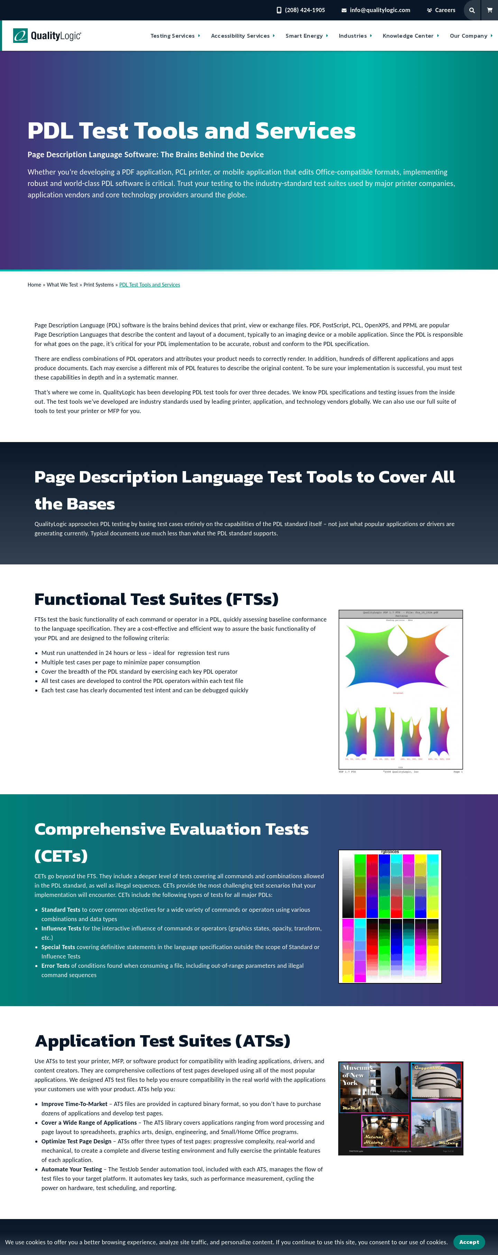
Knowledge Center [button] (408, 35)
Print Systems (99, 284)
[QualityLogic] (47, 35)
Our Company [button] (469, 35)
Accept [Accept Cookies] (469, 1242)
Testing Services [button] (172, 35)
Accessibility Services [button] (240, 35)
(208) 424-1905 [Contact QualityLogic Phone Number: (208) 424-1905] (301, 10)
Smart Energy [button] (304, 35)
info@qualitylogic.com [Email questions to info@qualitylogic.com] (376, 10)
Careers (441, 10)
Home (34, 284)
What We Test (62, 284)
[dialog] (249, 1243)
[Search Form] (472, 10)
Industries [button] (353, 35)
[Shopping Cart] (489, 10)
